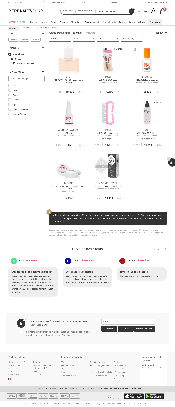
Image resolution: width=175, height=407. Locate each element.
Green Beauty (109, 22)
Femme (13, 39)
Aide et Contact (16, 2)
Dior (12, 85)
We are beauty (67, 368)
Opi (12, 104)
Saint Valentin (120, 365)
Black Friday (119, 375)
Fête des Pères (120, 368)
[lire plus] (66, 335)
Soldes (117, 362)
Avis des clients (67, 365)
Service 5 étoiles (88, 2)
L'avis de (87, 249)
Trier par (160, 32)
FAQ (63, 362)
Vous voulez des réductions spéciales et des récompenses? (87, 388)
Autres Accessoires (23, 63)
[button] (18, 379)
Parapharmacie (92, 22)
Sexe (26, 33)
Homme (24, 39)
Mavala (13, 99)
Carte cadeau (14, 374)
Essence (14, 95)
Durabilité (65, 372)
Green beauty (132, 38)
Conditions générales (99, 362)
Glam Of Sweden (18, 109)
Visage (45, 22)
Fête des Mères (120, 372)
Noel (116, 378)
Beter (13, 90)
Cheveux (64, 22)
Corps (53, 22)
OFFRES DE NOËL (17, 22)
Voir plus (142, 22)
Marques (13, 28)
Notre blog (36, 362)
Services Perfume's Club (16, 370)
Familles (26, 47)
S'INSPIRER (68, 11)
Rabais (108, 38)
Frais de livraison (68, 375)
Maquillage (76, 22)
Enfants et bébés (127, 22)
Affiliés (35, 371)
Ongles (36, 27)
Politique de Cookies (98, 375)
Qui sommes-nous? (16, 362)
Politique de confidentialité (101, 372)
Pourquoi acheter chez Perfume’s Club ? (42, 366)
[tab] (26, 33)
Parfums (34, 22)
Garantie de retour (120, 2)
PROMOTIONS (85, 11)
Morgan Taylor (17, 114)
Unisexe (35, 39)
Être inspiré (155, 22)
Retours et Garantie (98, 368)
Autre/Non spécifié (145, 328)
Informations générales (100, 365)
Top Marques (26, 71)
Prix (84, 38)
